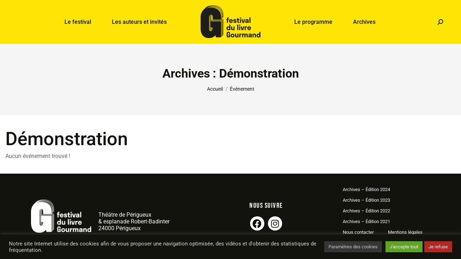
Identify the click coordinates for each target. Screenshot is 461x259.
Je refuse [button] (438, 246)
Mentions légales (405, 232)
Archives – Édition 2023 (366, 200)
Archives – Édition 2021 (366, 221)
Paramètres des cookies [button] (353, 246)
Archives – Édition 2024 (366, 189)
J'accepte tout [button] (404, 246)
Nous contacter (358, 232)
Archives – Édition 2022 (366, 210)
